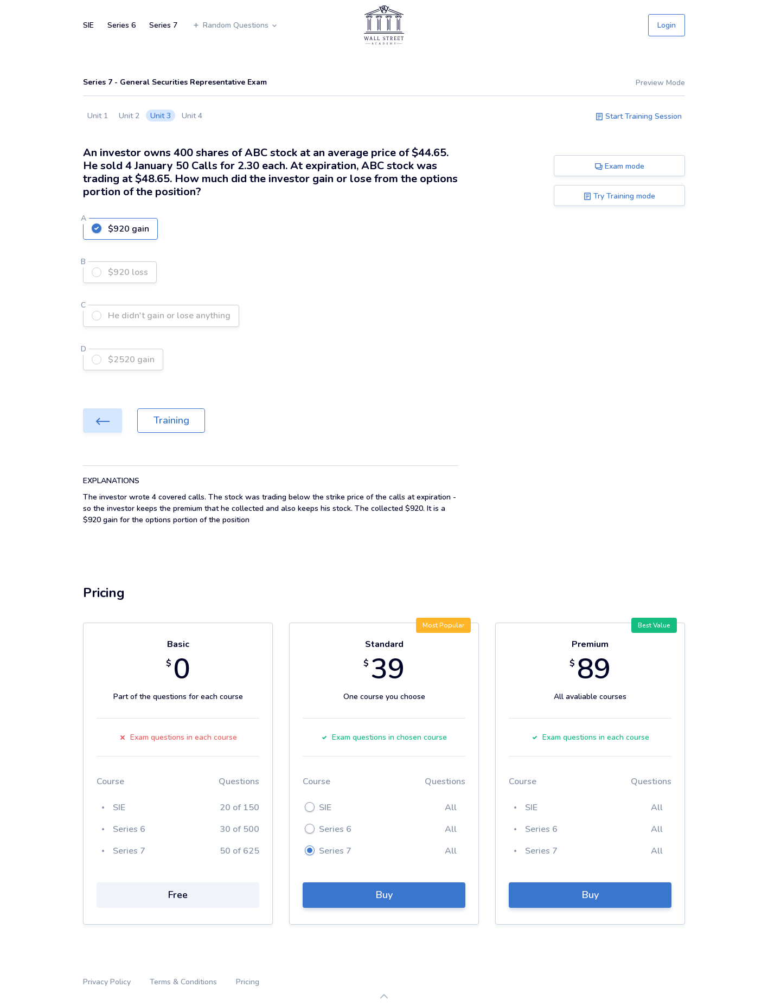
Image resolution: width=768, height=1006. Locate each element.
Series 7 (163, 25)
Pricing (247, 982)
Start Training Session (639, 116)
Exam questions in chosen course (384, 737)
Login (666, 25)
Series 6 (121, 25)
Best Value (654, 625)
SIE (88, 25)
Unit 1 (97, 116)
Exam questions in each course (178, 737)
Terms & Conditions (183, 982)
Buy (384, 894)
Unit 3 (160, 116)
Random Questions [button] (235, 25)
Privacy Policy (107, 982)
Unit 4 (192, 116)
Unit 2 (129, 116)
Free (178, 894)
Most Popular (443, 625)
